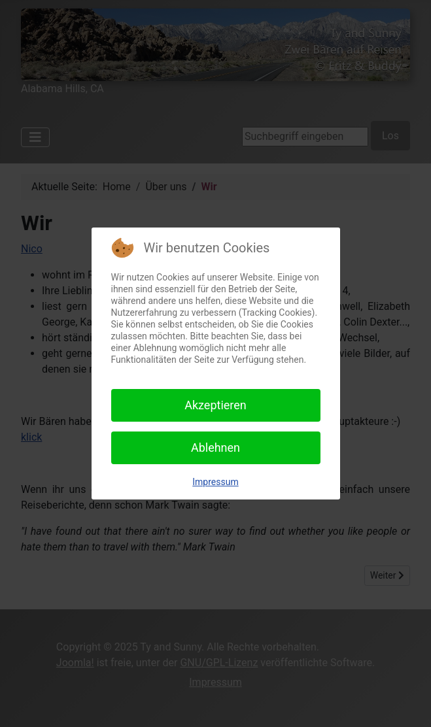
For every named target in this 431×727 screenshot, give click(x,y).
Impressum (215, 482)
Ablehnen (215, 447)
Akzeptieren (215, 405)
